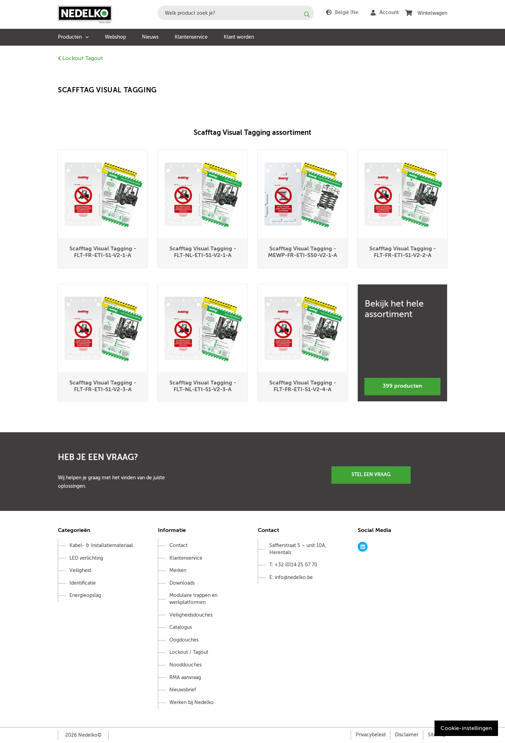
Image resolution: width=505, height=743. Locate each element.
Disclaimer (406, 734)
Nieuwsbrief (182, 689)
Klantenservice (191, 37)
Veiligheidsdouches (191, 615)
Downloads (182, 583)
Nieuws (150, 37)
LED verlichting (86, 558)
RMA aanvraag (185, 677)
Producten (70, 37)
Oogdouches (183, 640)
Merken (177, 570)
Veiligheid (80, 570)
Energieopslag (85, 595)
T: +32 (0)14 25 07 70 (293, 564)
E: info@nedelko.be (291, 577)
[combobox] (236, 13)
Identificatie (82, 583)
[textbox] (236, 13)
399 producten (402, 386)
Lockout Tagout (80, 58)
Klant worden (239, 37)
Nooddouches (185, 665)
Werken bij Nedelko (191, 702)
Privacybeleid (370, 734)
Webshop (115, 37)
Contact (178, 545)
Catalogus (180, 627)
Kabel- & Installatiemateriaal (101, 545)
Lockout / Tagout (188, 652)
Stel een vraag (371, 474)
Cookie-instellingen (466, 728)
